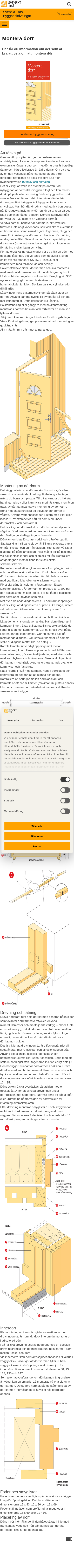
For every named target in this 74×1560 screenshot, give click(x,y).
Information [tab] (37, 720)
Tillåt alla (37, 826)
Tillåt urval (37, 836)
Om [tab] (61, 720)
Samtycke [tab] (13, 720)
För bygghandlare (64, 14)
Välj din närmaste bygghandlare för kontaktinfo (37, 142)
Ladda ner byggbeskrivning (36, 133)
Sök (69, 4)
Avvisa (37, 846)
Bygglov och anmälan (36, 182)
